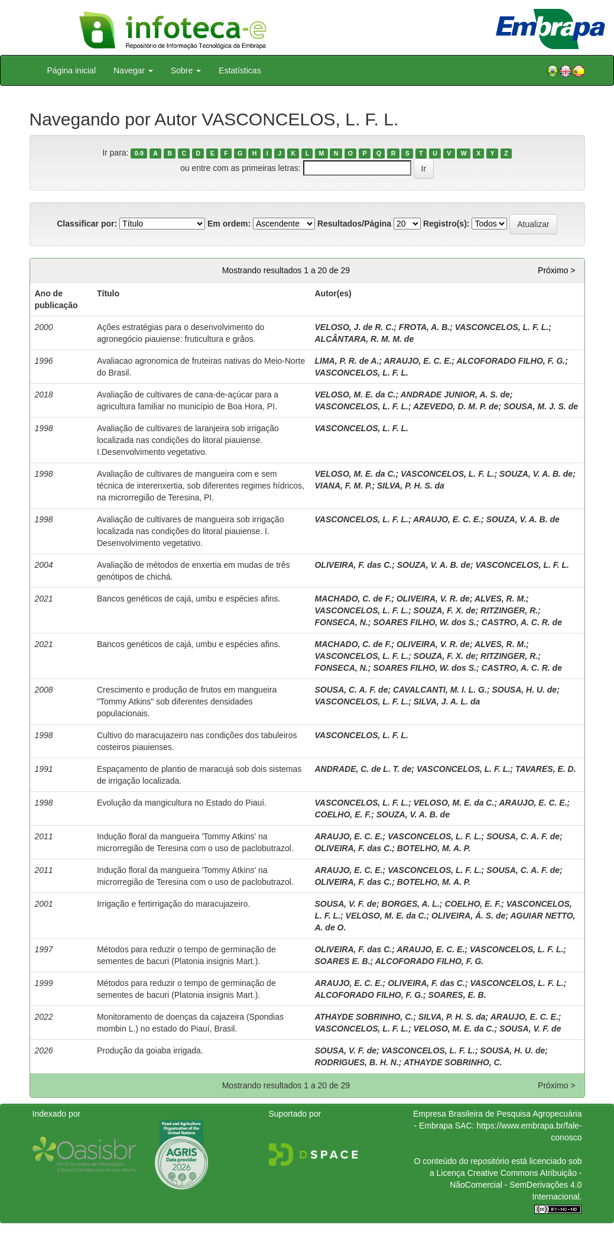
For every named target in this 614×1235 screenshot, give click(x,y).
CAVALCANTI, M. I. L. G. (440, 689)
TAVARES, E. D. (545, 769)
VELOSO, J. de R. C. (354, 327)
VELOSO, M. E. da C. (354, 394)
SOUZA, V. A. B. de (536, 474)
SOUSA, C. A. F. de (351, 689)
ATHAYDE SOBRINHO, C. (363, 1016)
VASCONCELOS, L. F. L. (501, 327)
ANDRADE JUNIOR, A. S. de (454, 394)
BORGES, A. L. (411, 904)
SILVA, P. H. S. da (410, 485)
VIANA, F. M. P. (343, 485)
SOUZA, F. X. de (444, 610)
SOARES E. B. (342, 961)
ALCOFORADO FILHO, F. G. (511, 361)
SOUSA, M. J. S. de (540, 406)
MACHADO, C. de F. (352, 598)
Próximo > (556, 270)
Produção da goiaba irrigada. (150, 1050)
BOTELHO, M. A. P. (433, 848)
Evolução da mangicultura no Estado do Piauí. (182, 802)
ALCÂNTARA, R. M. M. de (364, 339)
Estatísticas (240, 70)
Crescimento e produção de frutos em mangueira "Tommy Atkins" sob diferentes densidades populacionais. (187, 701)
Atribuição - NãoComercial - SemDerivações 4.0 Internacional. (515, 1184)
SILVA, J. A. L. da (446, 701)
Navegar (133, 70)
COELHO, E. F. (342, 814)
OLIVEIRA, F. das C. (353, 565)
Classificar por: (87, 223)
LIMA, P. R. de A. (346, 361)
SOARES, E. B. (457, 995)
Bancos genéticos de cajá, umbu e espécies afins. (189, 598)
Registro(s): (446, 223)
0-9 (139, 153)
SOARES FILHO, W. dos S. (424, 622)
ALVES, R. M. (500, 598)
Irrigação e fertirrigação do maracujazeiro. (173, 904)
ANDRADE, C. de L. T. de (362, 769)
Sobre (186, 70)
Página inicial (71, 70)
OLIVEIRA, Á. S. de (468, 915)
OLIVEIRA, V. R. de (433, 598)
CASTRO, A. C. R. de (522, 622)
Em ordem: (229, 223)
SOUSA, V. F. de (345, 904)
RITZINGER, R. (509, 610)
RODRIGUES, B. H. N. (356, 1062)
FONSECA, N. (341, 622)
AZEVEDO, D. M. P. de (455, 406)
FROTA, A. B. (424, 327)
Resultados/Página (354, 223)
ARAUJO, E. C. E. (417, 361)
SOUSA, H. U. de (524, 689)
